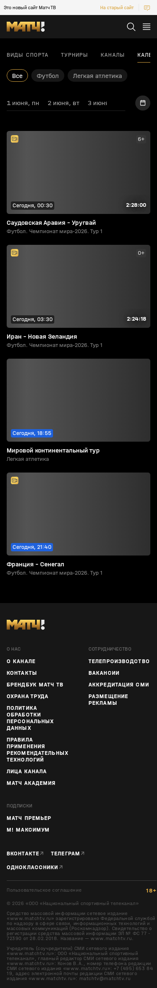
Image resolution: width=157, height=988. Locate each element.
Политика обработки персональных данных (30, 718)
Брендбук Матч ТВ (35, 684)
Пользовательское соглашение (44, 890)
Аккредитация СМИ (119, 684)
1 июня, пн (23, 103)
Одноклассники (32, 867)
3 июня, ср (104, 103)
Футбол (48, 76)
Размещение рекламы (108, 699)
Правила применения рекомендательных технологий (37, 750)
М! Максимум (28, 830)
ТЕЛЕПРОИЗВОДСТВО (119, 661)
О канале (21, 661)
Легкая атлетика (97, 76)
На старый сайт (117, 7)
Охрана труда (27, 696)
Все (17, 76)
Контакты (22, 673)
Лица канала (27, 771)
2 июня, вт (63, 103)
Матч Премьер (29, 818)
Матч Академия (31, 783)
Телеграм (65, 853)
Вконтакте (23, 853)
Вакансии (104, 673)
